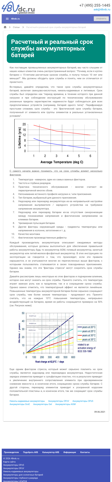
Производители (11, 452)
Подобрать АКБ (30, 452)
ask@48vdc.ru (102, 9)
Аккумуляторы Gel (42, 404)
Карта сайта (9, 462)
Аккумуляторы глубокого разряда (20, 478)
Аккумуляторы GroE (20, 404)
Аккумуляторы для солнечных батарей (23, 474)
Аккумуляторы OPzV (58, 401)
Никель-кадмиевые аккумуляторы (27, 401)
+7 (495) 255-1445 (94, 5)
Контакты (85, 452)
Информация (70, 452)
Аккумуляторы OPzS (82, 401)
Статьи (16, 27)
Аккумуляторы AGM (65, 404)
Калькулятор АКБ (50, 452)
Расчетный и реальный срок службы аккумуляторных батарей (56, 27)
